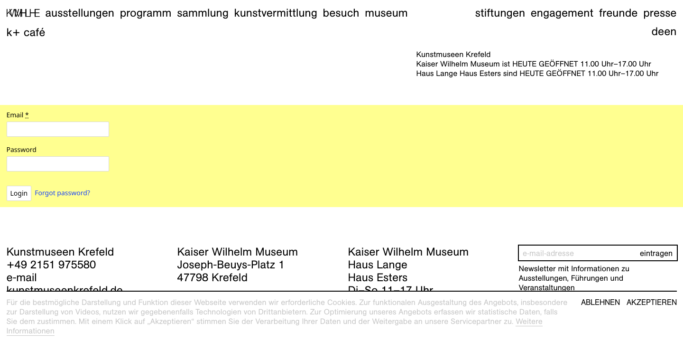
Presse (659, 13)
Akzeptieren (652, 302)
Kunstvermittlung (275, 13)
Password (22, 150)
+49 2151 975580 (51, 264)
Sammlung (203, 13)
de (657, 31)
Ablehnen (600, 302)
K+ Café (26, 32)
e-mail (22, 277)
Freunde (618, 13)
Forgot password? (62, 193)
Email (18, 115)
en (670, 31)
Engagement (562, 13)
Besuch (341, 13)
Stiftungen (500, 13)
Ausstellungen (79, 13)
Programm (146, 13)
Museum (386, 13)
